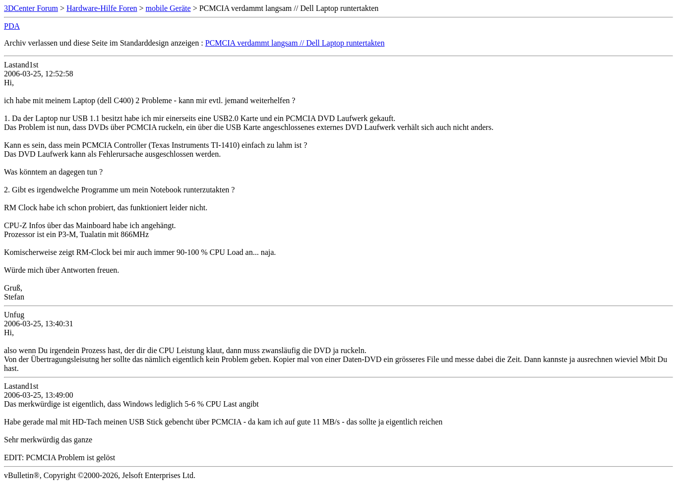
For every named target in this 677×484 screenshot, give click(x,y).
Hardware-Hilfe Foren (101, 8)
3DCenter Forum (31, 8)
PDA (12, 26)
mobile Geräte (168, 8)
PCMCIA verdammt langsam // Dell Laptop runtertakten (295, 43)
